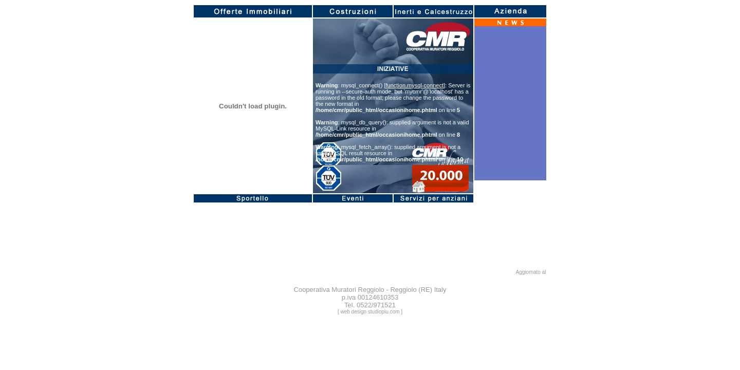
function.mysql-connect (415, 85)
